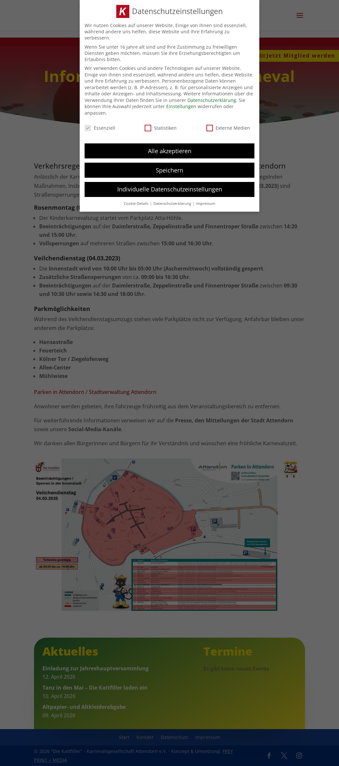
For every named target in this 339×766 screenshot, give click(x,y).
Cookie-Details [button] (136, 203)
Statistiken (161, 127)
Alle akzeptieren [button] (169, 150)
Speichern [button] (169, 169)
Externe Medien (228, 127)
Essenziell (100, 127)
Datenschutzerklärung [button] (172, 203)
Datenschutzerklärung (211, 99)
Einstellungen (181, 106)
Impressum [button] (205, 203)
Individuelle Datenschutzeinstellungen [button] (169, 189)
